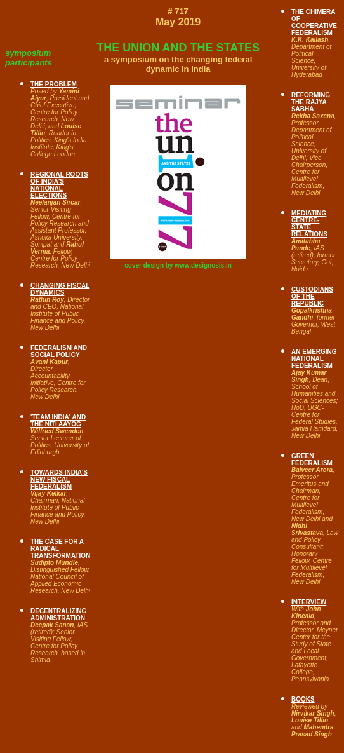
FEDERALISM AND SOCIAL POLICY (58, 351)
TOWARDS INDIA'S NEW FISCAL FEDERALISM (59, 479)
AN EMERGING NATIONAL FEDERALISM (314, 358)
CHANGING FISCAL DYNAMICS (59, 289)
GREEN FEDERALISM (312, 459)
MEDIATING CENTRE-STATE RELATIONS (309, 224)
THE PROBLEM (53, 84)
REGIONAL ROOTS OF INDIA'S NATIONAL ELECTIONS (59, 185)
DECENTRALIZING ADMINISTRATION (58, 614)
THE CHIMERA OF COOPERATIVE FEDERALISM (315, 22)
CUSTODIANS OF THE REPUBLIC (312, 296)
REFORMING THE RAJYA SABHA (310, 102)
